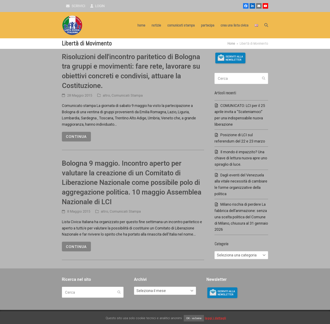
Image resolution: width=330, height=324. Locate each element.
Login (97, 6)
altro (106, 95)
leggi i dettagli (215, 318)
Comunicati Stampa (127, 95)
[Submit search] (263, 78)
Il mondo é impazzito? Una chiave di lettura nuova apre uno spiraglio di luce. (240, 158)
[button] (266, 25)
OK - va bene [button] (193, 318)
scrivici (75, 6)
